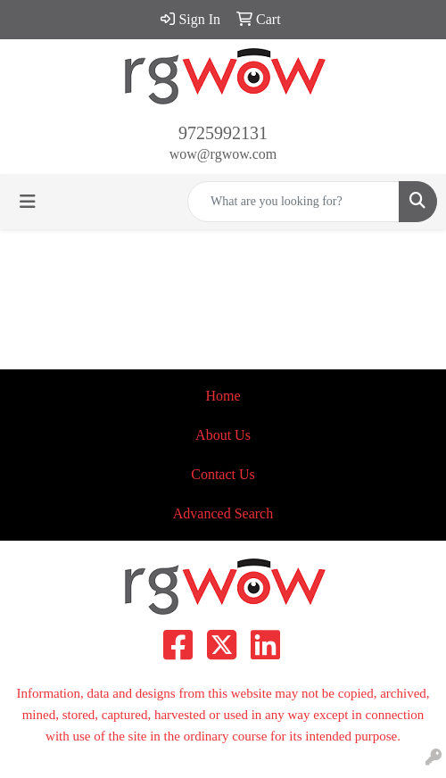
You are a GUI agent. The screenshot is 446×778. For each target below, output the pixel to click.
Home (222, 395)
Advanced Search (223, 513)
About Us (223, 435)
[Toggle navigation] (27, 201)
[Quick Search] (293, 201)
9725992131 (223, 133)
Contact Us (223, 474)
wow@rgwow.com (223, 153)
